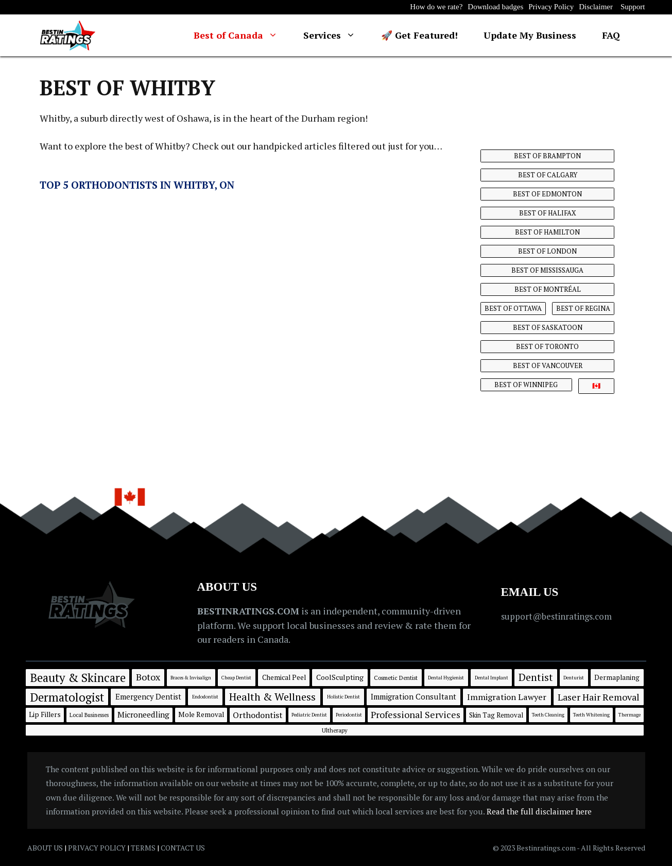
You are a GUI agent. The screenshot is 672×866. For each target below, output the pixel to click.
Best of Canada (242, 35)
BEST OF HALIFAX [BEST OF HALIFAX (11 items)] (547, 213)
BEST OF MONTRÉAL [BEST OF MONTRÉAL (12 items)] (547, 289)
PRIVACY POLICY (97, 848)
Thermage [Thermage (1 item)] (629, 714)
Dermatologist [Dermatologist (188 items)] (67, 697)
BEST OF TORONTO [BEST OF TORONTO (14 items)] (547, 346)
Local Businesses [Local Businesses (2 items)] (89, 715)
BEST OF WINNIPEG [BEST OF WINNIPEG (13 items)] (526, 384)
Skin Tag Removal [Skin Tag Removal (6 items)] (496, 715)
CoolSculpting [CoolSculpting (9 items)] (340, 677)
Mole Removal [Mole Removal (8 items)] (201, 714)
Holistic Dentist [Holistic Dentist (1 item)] (343, 696)
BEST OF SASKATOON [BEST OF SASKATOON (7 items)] (547, 327)
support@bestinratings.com (556, 616)
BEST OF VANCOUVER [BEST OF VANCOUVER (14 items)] (547, 365)
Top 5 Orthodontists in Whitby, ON (137, 184)
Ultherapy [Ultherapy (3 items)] (335, 730)
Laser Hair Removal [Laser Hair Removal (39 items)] (599, 697)
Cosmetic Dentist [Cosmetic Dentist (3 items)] (396, 677)
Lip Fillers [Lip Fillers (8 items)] (45, 714)
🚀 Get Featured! (419, 35)
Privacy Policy (551, 7)
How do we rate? (436, 7)
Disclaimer (596, 7)
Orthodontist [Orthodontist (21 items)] (258, 715)
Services (335, 35)
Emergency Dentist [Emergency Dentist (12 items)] (148, 697)
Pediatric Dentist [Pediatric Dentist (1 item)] (309, 714)
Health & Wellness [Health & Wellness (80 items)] (272, 697)
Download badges (495, 7)
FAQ (611, 35)
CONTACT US (183, 848)
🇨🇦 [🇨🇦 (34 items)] (596, 385)
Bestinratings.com (546, 848)
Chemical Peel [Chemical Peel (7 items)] (284, 677)
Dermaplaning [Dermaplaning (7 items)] (617, 677)
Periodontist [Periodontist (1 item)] (349, 714)
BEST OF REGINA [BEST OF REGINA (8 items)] (583, 308)
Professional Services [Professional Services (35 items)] (415, 714)
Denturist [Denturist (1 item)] (573, 677)
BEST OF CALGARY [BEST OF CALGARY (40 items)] (547, 174)
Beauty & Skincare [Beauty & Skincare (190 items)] (78, 677)
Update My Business (530, 35)
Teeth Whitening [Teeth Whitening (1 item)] (591, 714)
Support (633, 7)
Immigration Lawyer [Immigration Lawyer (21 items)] (506, 697)
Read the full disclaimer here (539, 811)
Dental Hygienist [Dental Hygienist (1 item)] (446, 677)
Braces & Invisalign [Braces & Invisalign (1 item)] (190, 677)
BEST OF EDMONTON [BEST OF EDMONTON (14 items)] (547, 193)
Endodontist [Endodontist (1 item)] (205, 696)
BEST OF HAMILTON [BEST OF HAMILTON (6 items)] (547, 232)
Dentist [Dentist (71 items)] (536, 677)
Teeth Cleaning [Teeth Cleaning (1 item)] (548, 714)
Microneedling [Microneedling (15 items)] (143, 714)
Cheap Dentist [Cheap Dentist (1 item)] (236, 677)
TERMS (143, 848)
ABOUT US (45, 848)
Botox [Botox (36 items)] (148, 677)
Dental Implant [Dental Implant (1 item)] (491, 677)
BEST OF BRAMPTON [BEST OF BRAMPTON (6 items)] (547, 155)
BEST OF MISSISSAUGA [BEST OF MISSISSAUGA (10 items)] (547, 270)
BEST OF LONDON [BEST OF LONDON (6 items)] (547, 251)
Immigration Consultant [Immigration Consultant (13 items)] (413, 696)
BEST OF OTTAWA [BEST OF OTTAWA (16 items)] (513, 308)
